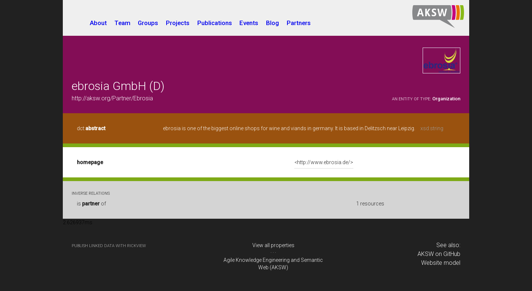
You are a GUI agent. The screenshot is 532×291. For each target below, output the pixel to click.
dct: (91, 128)
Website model (440, 262)
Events (248, 23)
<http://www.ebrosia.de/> (323, 162)
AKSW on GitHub (438, 253)
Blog (272, 23)
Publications (214, 23)
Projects (178, 23)
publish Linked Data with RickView (109, 245)
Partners (299, 23)
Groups (148, 23)
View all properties (273, 245)
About (98, 23)
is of (91, 204)
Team (122, 23)
